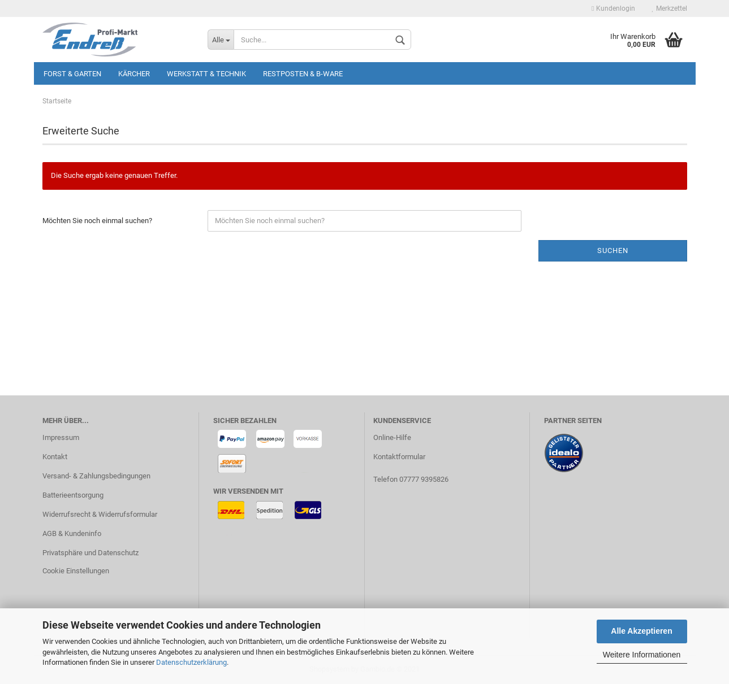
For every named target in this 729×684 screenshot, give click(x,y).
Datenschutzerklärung (191, 662)
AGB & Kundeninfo (71, 533)
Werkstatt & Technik (206, 73)
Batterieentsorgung (72, 495)
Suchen (612, 250)
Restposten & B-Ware (303, 73)
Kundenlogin (613, 8)
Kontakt (54, 456)
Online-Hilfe (392, 437)
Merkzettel (669, 8)
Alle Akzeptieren (641, 630)
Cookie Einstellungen (75, 571)
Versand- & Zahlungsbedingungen (96, 476)
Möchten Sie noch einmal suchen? (97, 220)
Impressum (60, 437)
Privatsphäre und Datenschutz (90, 552)
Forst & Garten (72, 73)
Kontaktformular (399, 456)
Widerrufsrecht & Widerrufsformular (99, 514)
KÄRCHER (134, 73)
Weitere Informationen (641, 654)
